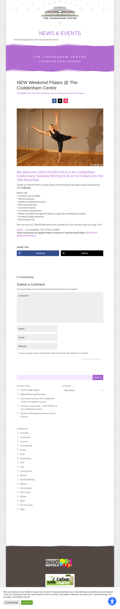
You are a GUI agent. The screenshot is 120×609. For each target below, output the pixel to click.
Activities (45, 93)
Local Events (26, 471)
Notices (61, 93)
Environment (26, 445)
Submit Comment (91, 359)
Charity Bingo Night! (30, 390)
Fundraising (25, 458)
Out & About (26, 488)
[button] (60, 23)
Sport (22, 500)
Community (25, 437)
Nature (23, 475)
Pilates (69, 93)
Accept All (27, 602)
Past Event (25, 492)
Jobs (22, 467)
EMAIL (20, 229)
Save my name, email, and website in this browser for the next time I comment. (54, 353)
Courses (53, 93)
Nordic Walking (27, 479)
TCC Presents (78, 93)
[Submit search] (98, 377)
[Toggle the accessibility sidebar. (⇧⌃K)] (112, 601)
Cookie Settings (11, 602)
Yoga (22, 509)
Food (22, 454)
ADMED (23, 93)
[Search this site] (54, 377)
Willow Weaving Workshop (33, 394)
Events (23, 450)
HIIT (22, 462)
